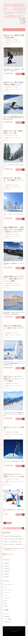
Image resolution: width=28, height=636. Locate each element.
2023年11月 (6, 568)
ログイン (6, 613)
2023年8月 (6, 576)
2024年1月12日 (8, 234)
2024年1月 (6, 563)
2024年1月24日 (8, 40)
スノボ (19, 42)
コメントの (7, 619)
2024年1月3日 (8, 383)
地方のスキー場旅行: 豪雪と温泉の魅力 (14, 36)
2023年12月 (6, 566)
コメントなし (8, 44)
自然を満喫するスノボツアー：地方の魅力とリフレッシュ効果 (14, 278)
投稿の (6, 616)
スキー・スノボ (14, 42)
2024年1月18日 (8, 135)
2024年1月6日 (8, 332)
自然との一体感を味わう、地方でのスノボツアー (14, 328)
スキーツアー (6, 483)
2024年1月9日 (8, 283)
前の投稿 (9, 523)
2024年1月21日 (8, 87)
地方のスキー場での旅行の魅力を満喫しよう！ (14, 83)
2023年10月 (6, 571)
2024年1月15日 (8, 184)
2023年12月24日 (8, 432)
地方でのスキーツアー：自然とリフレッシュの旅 (14, 475)
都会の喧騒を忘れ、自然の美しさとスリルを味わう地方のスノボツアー (14, 229)
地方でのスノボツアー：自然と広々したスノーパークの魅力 (14, 378)
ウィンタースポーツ (8, 73)
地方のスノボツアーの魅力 (14, 428)
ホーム (14, 633)
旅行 (22, 434)
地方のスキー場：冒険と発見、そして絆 (14, 132)
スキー (9, 42)
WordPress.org (7, 621)
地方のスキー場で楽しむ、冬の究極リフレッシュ (14, 180)
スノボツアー (17, 434)
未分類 (5, 606)
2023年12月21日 (8, 479)
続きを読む (19, 74)
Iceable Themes (14, 631)
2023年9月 (6, 574)
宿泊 (5, 600)
